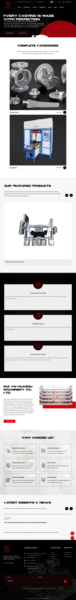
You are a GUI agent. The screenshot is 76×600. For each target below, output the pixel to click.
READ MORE (9, 33)
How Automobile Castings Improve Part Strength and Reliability (25, 523)
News (55, 7)
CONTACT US (23, 33)
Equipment (42, 7)
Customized (27, 7)
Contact (62, 7)
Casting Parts (14, 112)
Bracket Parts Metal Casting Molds (14, 262)
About (49, 7)
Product (35, 7)
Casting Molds (67, 557)
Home (19, 7)
